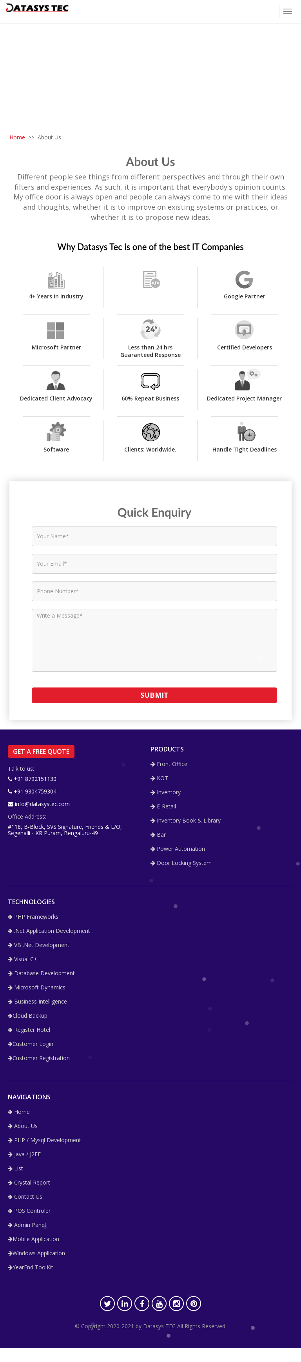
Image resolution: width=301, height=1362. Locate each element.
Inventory (165, 792)
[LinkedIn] (124, 1303)
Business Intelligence (37, 1001)
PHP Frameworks (33, 917)
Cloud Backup (27, 1016)
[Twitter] (107, 1303)
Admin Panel (27, 1225)
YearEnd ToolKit (30, 1267)
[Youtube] (159, 1303)
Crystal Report (29, 1182)
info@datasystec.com (39, 804)
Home (17, 137)
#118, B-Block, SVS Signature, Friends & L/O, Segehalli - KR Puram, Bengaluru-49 (65, 830)
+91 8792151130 (32, 778)
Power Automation (177, 849)
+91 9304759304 (32, 791)
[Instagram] (176, 1303)
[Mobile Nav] (287, 11)
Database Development (41, 973)
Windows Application (36, 1253)
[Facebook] (141, 1303)
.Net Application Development (49, 931)
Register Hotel (29, 1030)
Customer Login (30, 1044)
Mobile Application (33, 1239)
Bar (158, 835)
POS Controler (29, 1211)
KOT (159, 778)
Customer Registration (39, 1058)
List (15, 1168)
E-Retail (163, 806)
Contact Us (25, 1197)
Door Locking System (181, 863)
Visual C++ (24, 959)
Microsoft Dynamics (36, 987)
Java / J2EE (24, 1154)
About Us (23, 1126)
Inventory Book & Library (185, 820)
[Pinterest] (193, 1303)
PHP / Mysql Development (44, 1140)
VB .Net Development (38, 945)
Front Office (168, 764)
